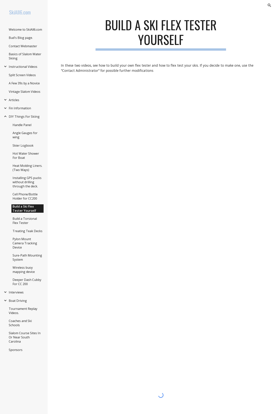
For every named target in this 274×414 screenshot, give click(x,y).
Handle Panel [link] (22, 125)
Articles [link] (14, 100)
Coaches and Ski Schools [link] (20, 323)
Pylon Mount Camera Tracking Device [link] (25, 243)
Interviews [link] (16, 292)
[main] (161, 34)
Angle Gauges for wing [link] (25, 135)
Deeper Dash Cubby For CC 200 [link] (27, 282)
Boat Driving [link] (18, 301)
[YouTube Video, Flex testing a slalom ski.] (160, 147)
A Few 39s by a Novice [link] (24, 83)
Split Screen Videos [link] (22, 75)
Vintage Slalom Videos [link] (24, 92)
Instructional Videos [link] (23, 67)
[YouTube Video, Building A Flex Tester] (160, 296)
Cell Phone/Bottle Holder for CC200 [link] (25, 196)
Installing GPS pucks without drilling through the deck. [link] (27, 182)
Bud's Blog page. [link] (21, 38)
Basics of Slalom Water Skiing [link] (25, 56)
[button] (269, 5)
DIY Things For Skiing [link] (24, 116)
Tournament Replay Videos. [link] (23, 311)
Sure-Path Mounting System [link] (27, 257)
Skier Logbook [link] (23, 145)
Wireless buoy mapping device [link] (24, 269)
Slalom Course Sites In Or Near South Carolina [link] (25, 337)
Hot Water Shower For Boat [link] (26, 155)
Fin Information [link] (20, 108)
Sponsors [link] (15, 350)
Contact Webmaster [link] (23, 46)
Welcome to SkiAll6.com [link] (25, 29)
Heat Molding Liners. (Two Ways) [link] (27, 168)
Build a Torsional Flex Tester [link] (25, 221)
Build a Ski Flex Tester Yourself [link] (24, 208)
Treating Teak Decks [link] (27, 231)
